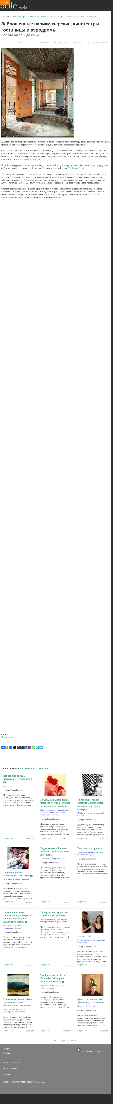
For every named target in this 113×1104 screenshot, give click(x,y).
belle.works (8, 1074)
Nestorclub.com (39, 1082)
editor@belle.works (12, 1068)
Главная (4, 16)
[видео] (45, 42)
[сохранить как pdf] (97, 42)
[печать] (78, 42)
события (13, 16)
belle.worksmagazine (88, 1051)
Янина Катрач (7, 737)
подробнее (8, 838)
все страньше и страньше (29, 16)
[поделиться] (62, 42)
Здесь (63, 191)
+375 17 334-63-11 (11, 1062)
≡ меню (5, 2)
